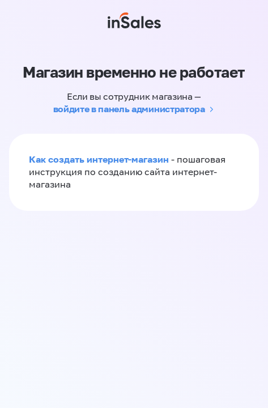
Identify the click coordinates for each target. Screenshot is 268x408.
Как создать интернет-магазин (99, 159)
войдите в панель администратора (129, 108)
